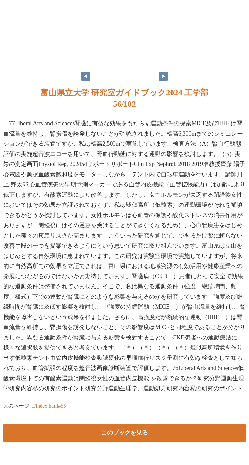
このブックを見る (124, 432)
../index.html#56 (49, 406)
